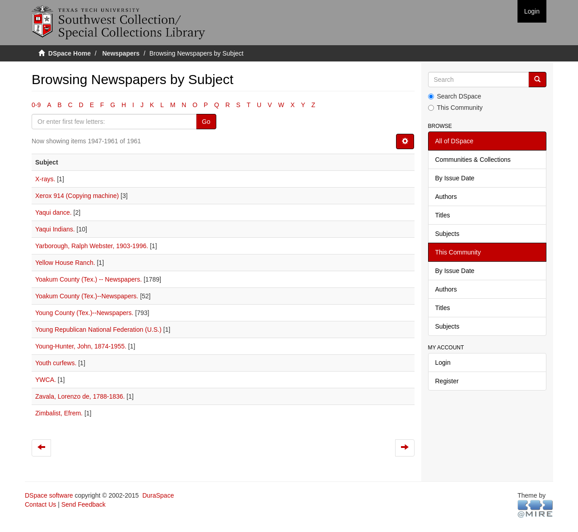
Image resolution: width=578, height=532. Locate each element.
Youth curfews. (55, 363)
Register (447, 381)
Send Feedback (83, 504)
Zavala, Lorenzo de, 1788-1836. (80, 396)
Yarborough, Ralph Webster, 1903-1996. (91, 246)
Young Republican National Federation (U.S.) (98, 329)
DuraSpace (158, 495)
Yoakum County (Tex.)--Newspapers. (86, 296)
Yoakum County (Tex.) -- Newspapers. (88, 279)
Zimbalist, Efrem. (59, 413)
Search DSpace (454, 96)
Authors (446, 196)
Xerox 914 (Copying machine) (77, 195)
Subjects (447, 233)
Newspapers (121, 53)
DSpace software (49, 495)
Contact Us (40, 504)
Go (206, 121)
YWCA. (45, 379)
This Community (455, 107)
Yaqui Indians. (55, 229)
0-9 (36, 104)
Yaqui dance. (53, 212)
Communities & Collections (473, 159)
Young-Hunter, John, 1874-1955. (80, 346)
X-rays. (45, 179)
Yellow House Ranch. (65, 262)
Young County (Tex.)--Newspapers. (84, 312)
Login (443, 362)
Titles (442, 215)
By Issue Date (455, 178)
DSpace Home (69, 53)
